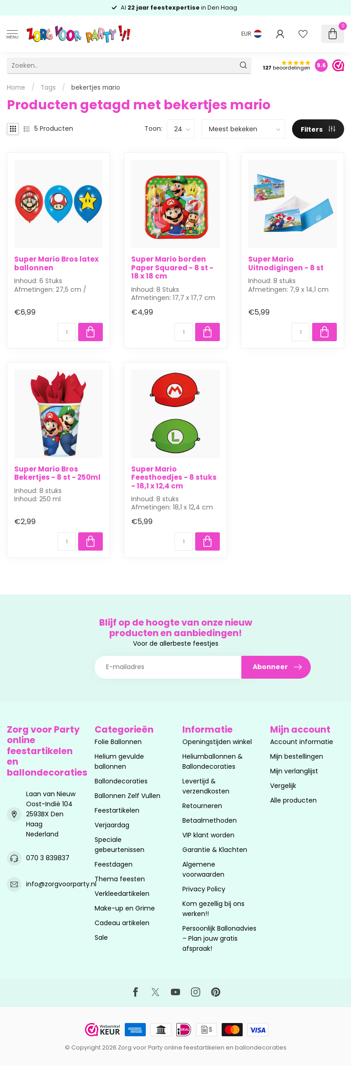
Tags (48, 87)
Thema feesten (120, 879)
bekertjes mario (95, 87)
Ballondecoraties (121, 781)
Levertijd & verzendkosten (205, 786)
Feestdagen (114, 864)
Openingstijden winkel (217, 741)
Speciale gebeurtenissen (119, 844)
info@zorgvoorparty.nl (61, 884)
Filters (318, 129)
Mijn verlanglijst (294, 771)
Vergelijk (283, 785)
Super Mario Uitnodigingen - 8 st (286, 263)
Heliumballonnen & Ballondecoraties (212, 761)
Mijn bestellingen (296, 756)
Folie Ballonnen (118, 741)
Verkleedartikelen (122, 893)
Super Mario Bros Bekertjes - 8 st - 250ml (57, 473)
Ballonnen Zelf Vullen (127, 795)
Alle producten (293, 800)
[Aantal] (67, 332)
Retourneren (202, 805)
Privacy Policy (203, 889)
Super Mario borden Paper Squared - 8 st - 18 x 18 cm (172, 267)
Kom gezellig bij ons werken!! (213, 908)
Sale (101, 937)
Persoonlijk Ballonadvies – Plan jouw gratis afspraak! (219, 938)
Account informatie (301, 741)
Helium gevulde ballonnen (119, 761)
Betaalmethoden (209, 820)
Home (16, 87)
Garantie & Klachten (214, 849)
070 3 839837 (47, 857)
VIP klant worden (208, 835)
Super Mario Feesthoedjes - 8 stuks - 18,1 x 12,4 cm (174, 477)
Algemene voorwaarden (203, 869)
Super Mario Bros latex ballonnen (56, 263)
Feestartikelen (117, 810)
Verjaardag (112, 825)
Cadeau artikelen (122, 922)
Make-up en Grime (125, 908)
